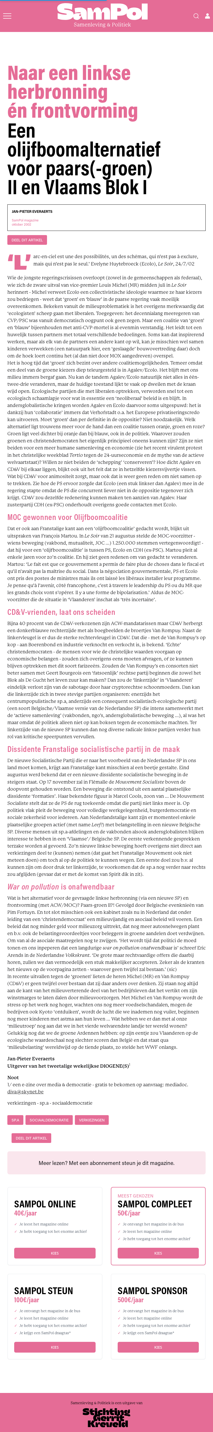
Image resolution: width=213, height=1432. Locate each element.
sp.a (15, 1120)
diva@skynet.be (25, 1091)
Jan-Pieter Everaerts (32, 211)
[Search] (196, 16)
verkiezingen (92, 1120)
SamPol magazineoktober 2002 (25, 222)
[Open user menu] (207, 16)
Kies (55, 1253)
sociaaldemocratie (49, 1120)
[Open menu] (7, 16)
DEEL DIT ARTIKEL (27, 239)
